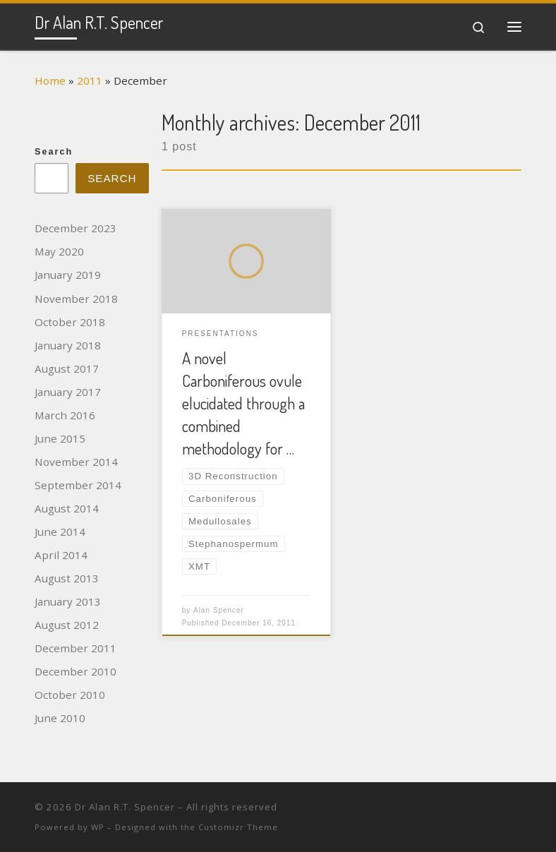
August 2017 (67, 368)
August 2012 (67, 625)
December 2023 (75, 228)
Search (54, 152)
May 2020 (59, 251)
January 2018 (68, 345)
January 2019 (68, 275)
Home (50, 80)
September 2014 (78, 485)
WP (97, 827)
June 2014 (60, 531)
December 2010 (75, 671)
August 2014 (67, 508)
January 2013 (68, 601)
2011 (89, 80)
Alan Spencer (218, 610)
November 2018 (76, 299)
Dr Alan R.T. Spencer (125, 806)
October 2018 (70, 322)
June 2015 (60, 438)
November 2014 (76, 462)
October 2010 (70, 695)
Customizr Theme (238, 827)
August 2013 (67, 578)
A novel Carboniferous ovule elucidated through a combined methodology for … (243, 403)
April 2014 (61, 555)
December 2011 (75, 648)
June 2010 (60, 718)
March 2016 (65, 415)
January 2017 (68, 392)
